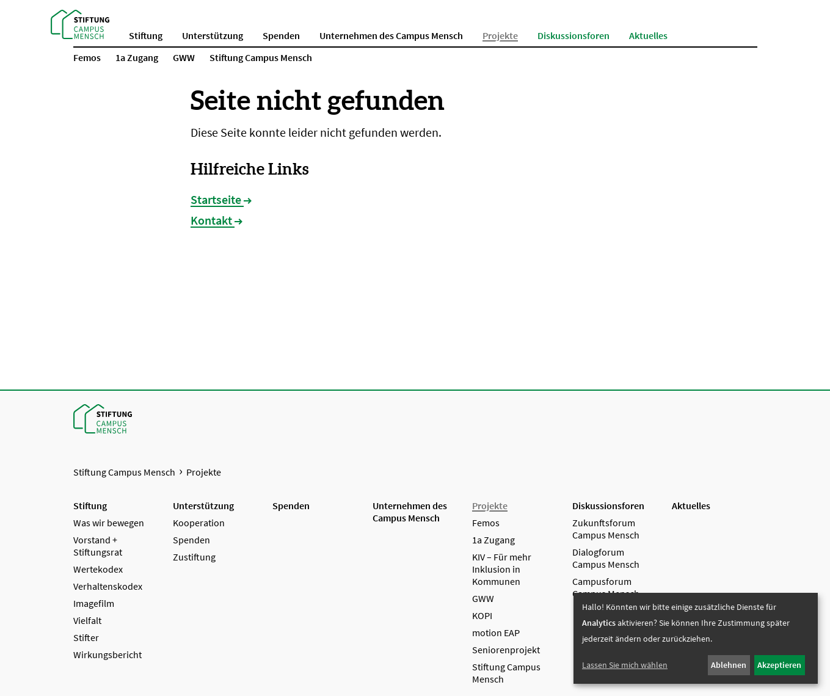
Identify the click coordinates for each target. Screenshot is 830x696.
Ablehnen (728, 664)
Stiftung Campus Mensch (124, 472)
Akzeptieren (779, 664)
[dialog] (695, 638)
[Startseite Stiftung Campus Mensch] (80, 23)
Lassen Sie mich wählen (625, 664)
